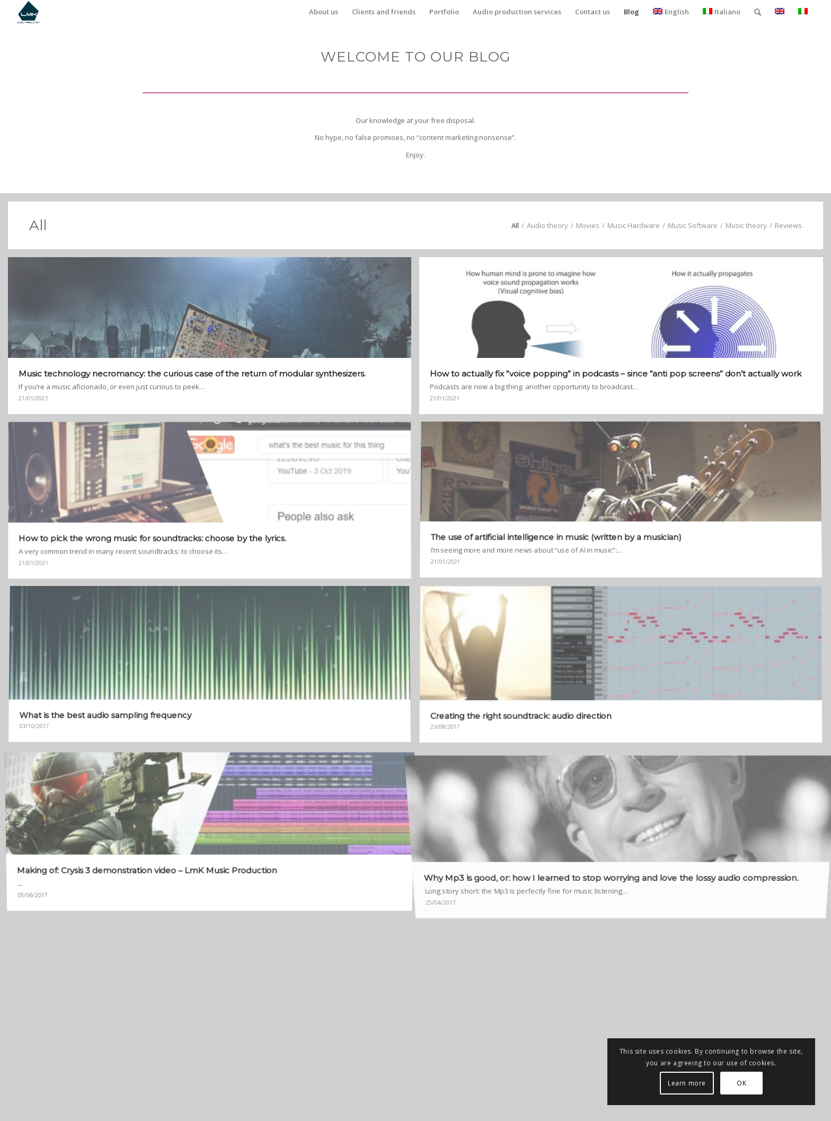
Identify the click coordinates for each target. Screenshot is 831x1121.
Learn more (687, 1083)
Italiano (721, 11)
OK (741, 1083)
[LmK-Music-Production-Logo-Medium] (28, 12)
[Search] (757, 12)
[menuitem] (323, 12)
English (671, 11)
